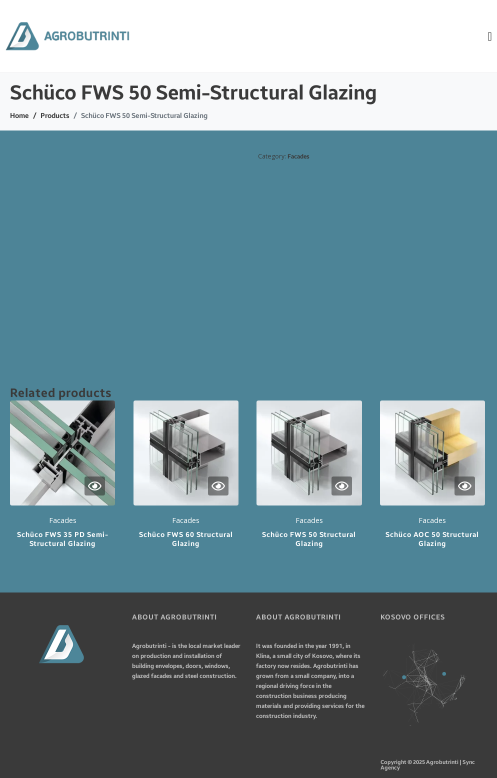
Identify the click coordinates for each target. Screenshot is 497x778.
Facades (299, 156)
